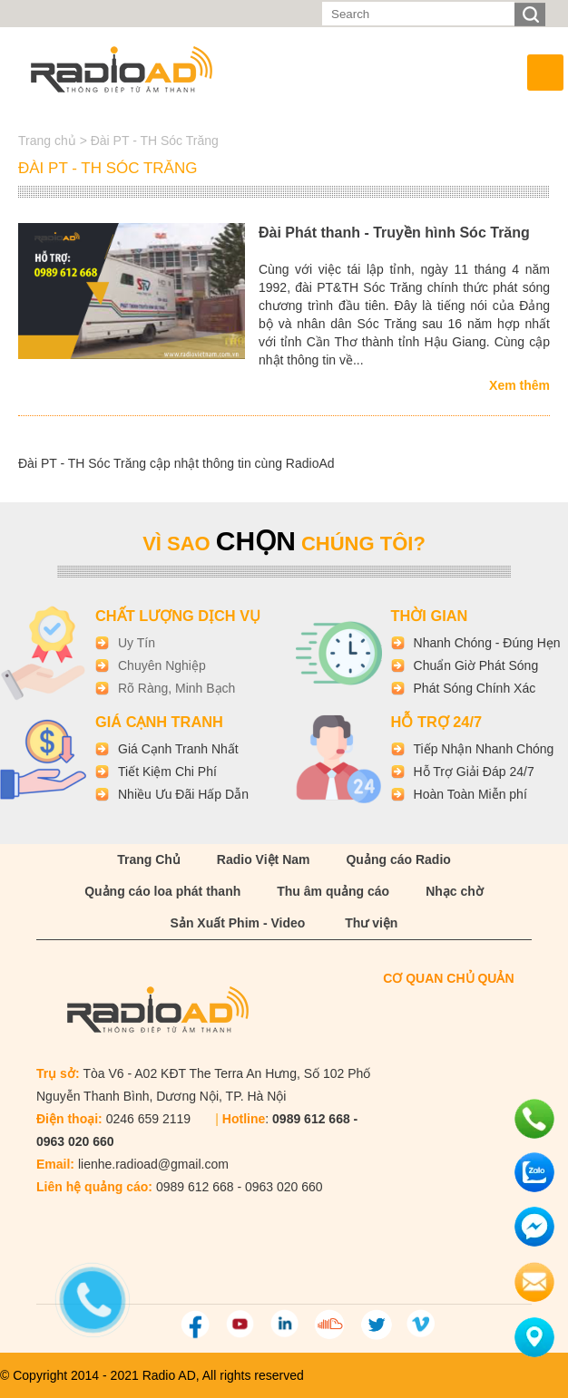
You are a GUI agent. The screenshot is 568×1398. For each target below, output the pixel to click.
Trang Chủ (149, 859)
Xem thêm (519, 385)
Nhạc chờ (455, 891)
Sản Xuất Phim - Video (238, 923)
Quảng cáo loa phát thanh (162, 891)
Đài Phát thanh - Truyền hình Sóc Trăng (394, 232)
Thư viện (371, 923)
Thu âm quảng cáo (333, 891)
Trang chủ (49, 140)
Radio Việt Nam (263, 859)
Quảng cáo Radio (398, 859)
